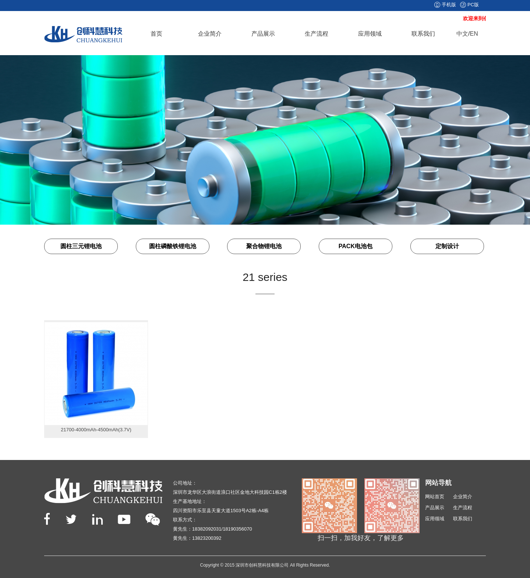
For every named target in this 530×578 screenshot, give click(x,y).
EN (474, 34)
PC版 (473, 4)
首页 (156, 34)
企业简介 (210, 34)
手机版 (449, 4)
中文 (462, 34)
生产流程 (316, 34)
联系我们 (423, 34)
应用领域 (370, 34)
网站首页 (434, 496)
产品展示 (263, 34)
